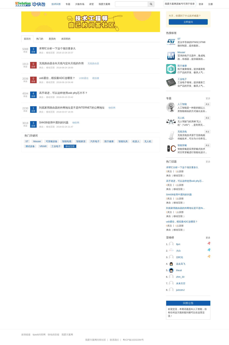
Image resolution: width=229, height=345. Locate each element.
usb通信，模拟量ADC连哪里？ (57, 78)
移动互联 (50, 52)
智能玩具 (123, 141)
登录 (201, 4)
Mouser (37, 141)
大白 (178, 250)
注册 (210, 4)
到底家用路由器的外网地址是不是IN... (185, 208)
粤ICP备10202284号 (133, 339)
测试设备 (30, 146)
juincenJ (180, 290)
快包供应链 (53, 334)
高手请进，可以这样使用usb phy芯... (185, 181)
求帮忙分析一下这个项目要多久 (57, 48)
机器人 (136, 141)
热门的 (39, 38)
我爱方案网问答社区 (95, 339)
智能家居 (80, 141)
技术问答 (56, 4)
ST (27, 141)
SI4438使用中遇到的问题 (53, 122)
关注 (207, 104)
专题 (68, 4)
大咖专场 (79, 4)
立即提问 (188, 22)
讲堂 (91, 4)
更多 (208, 98)
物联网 (112, 107)
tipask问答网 (39, 334)
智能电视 (66, 141)
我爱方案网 (104, 4)
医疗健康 (109, 141)
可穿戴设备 (51, 141)
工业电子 (56, 146)
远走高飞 (180, 263)
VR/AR (43, 146)
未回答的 (65, 38)
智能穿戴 (182, 145)
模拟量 (95, 78)
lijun (178, 244)
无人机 (147, 141)
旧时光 (179, 257)
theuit (179, 270)
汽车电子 (95, 141)
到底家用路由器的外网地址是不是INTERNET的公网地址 (72, 107)
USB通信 (83, 78)
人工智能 (182, 104)
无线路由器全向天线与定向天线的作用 (61, 63)
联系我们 (114, 339)
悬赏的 (52, 38)
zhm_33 (180, 277)
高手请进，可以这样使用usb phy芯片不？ (63, 93)
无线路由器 (93, 63)
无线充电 (182, 131)
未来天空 (180, 283)
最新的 (27, 38)
